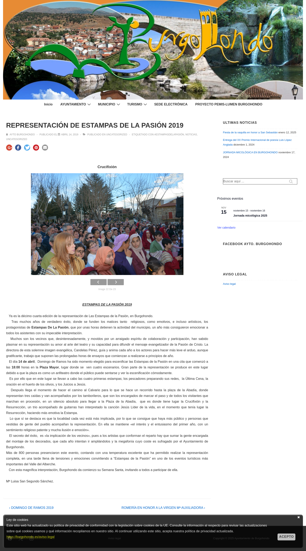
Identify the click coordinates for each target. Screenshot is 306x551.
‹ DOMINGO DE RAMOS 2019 (31, 507)
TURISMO (137, 104)
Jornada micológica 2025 (250, 215)
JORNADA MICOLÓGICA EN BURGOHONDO (250, 152)
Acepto (286, 536)
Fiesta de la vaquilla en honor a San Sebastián (250, 132)
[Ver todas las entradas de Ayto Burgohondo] (20, 134)
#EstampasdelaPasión (169, 134)
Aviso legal (229, 283)
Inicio (48, 104)
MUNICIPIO (109, 104)
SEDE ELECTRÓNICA (171, 104)
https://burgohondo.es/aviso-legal (31, 537)
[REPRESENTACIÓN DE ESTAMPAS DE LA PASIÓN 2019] (69, 134)
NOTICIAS (191, 134)
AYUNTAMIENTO (76, 104)
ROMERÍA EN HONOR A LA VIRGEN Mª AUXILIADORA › (163, 507)
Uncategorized (116, 134)
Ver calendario (226, 227)
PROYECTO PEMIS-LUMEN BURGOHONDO (228, 104)
